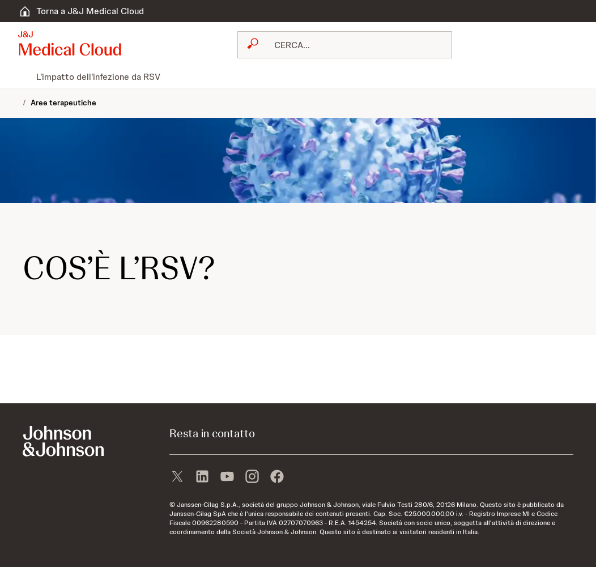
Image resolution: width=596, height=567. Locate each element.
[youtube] (227, 477)
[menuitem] (22, 76)
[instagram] (252, 477)
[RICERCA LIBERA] (351, 45)
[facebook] (277, 477)
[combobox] (344, 44)
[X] (177, 477)
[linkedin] (202, 477)
